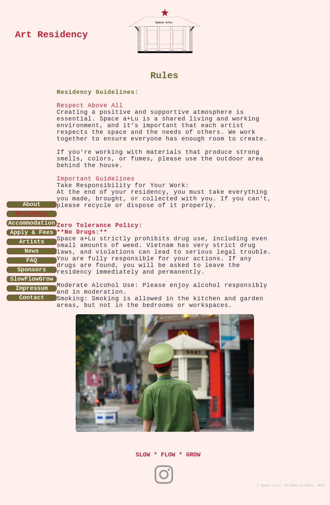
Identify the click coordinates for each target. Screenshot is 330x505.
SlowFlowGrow (31, 279)
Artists (31, 242)
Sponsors (31, 270)
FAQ (31, 260)
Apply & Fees (31, 232)
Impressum (31, 288)
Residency (31, 214)
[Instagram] (163, 474)
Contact (31, 298)
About (32, 204)
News (31, 251)
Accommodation (31, 223)
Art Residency (51, 35)
